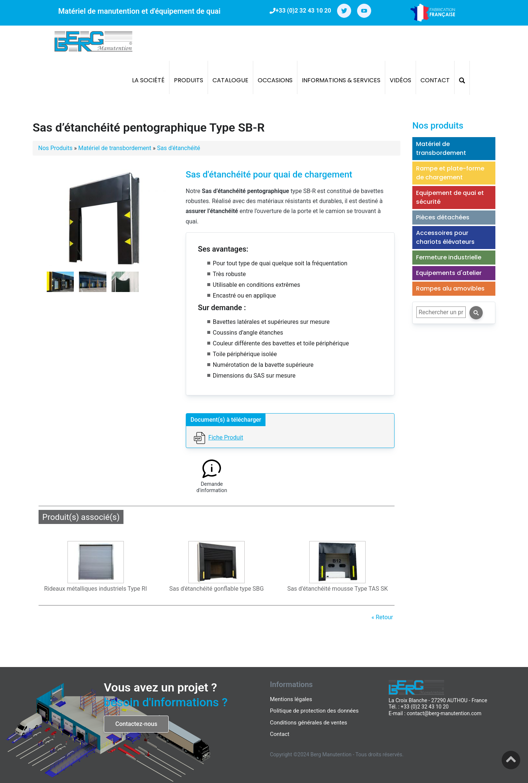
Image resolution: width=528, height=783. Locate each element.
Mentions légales (291, 699)
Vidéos (400, 80)
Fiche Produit (225, 437)
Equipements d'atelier (449, 273)
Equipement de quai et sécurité (450, 197)
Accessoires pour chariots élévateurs (445, 237)
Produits (188, 80)
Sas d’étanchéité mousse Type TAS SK (337, 588)
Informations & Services (341, 80)
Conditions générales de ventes (308, 722)
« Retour (382, 617)
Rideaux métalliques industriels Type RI (95, 588)
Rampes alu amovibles (450, 288)
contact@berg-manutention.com (444, 713)
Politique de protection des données (314, 710)
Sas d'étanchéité (178, 148)
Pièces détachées (442, 217)
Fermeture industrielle (448, 257)
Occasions (275, 80)
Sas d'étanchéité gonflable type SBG (216, 588)
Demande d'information (212, 487)
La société (148, 80)
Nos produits (437, 125)
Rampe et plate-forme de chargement (450, 173)
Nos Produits (55, 148)
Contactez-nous (136, 723)
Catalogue (230, 80)
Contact (435, 80)
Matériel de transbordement (114, 148)
